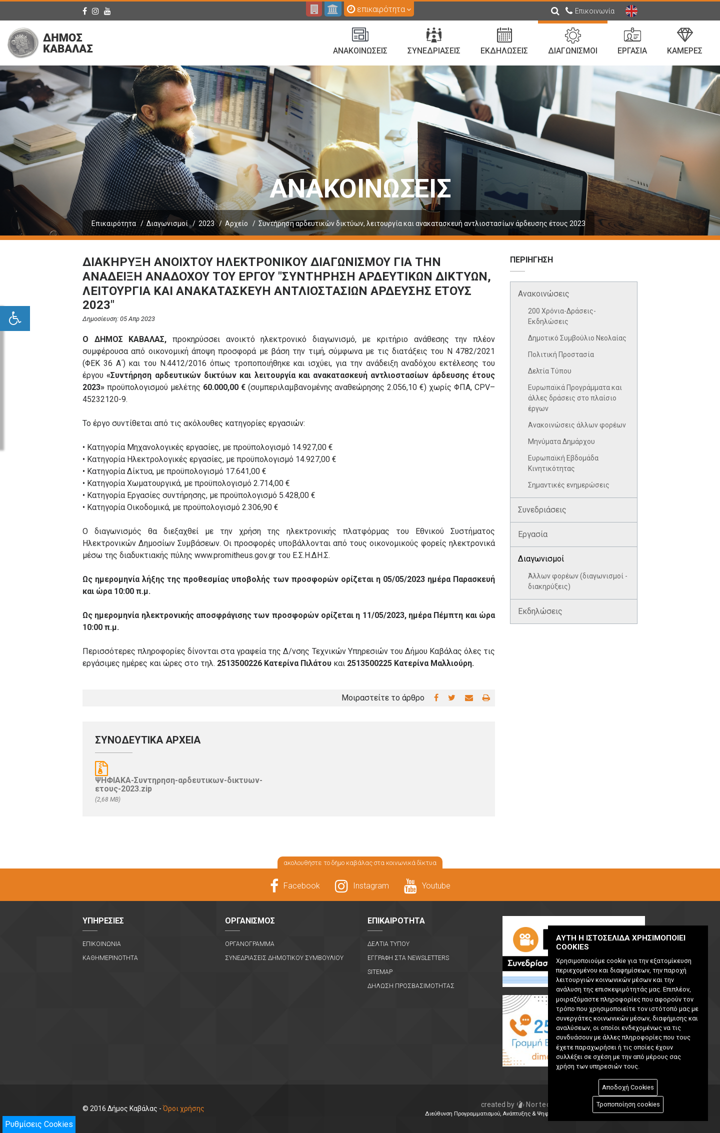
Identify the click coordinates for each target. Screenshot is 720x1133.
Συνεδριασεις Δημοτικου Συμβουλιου (284, 958)
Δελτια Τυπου (389, 944)
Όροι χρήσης (183, 1108)
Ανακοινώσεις (544, 293)
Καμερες (684, 42)
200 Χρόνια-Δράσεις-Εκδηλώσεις (562, 316)
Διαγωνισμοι (573, 42)
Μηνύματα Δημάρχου (561, 442)
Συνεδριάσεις (542, 509)
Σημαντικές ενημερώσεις (569, 485)
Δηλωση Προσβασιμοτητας (411, 986)
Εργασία (533, 534)
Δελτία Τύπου (550, 371)
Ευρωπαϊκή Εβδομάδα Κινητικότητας (563, 463)
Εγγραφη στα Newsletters (408, 958)
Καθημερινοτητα (110, 958)
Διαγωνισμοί (167, 224)
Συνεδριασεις (434, 42)
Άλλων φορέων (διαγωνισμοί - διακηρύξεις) (578, 581)
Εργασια (632, 42)
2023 (206, 224)
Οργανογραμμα (249, 944)
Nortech (518, 1104)
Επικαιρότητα (114, 224)
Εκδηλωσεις (504, 42)
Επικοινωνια (101, 944)
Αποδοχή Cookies (628, 1087)
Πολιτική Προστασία (561, 354)
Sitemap (380, 972)
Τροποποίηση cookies (628, 1104)
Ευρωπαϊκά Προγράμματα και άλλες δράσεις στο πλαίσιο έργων (575, 398)
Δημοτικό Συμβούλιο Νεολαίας (577, 338)
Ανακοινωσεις (360, 42)
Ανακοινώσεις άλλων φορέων (577, 425)
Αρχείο (236, 224)
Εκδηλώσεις (540, 611)
